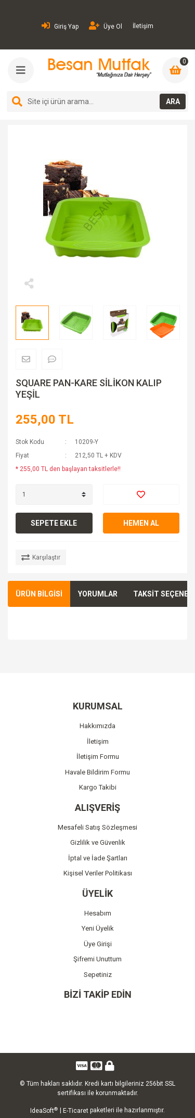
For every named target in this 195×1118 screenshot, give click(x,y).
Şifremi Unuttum (97, 959)
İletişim (143, 26)
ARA (173, 101)
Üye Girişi (98, 944)
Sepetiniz (98, 975)
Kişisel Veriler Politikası (97, 873)
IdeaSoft (44, 1111)
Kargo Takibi (97, 787)
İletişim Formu (97, 756)
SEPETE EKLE (54, 523)
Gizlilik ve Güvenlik (97, 842)
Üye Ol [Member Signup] (105, 25)
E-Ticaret (75, 1110)
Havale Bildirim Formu (97, 772)
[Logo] (98, 68)
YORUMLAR (98, 594)
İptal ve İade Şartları (97, 858)
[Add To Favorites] (141, 494)
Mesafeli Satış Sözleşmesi (97, 827)
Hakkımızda (97, 726)
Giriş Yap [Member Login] (60, 25)
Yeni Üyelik (98, 928)
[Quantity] (54, 494)
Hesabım (97, 913)
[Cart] (175, 70)
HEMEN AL (141, 523)
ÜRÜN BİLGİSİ (39, 594)
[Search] (97, 101)
